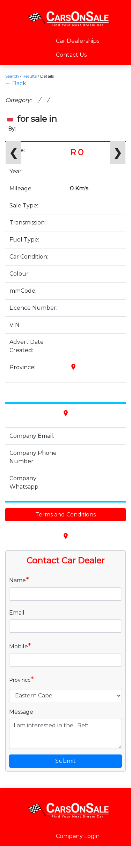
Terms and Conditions (65, 514)
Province (21, 679)
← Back (15, 83)
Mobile (20, 646)
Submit (65, 761)
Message (21, 712)
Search (12, 76)
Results (29, 76)
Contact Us (71, 55)
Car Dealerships (77, 41)
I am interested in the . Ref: (65, 734)
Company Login (78, 836)
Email (16, 612)
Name (19, 580)
